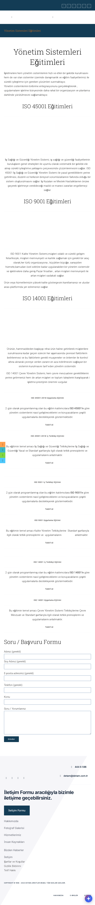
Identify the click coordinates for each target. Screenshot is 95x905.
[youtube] (74, 6)
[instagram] (79, 6)
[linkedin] (89, 6)
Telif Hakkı (10, 870)
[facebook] (64, 6)
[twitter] (69, 6)
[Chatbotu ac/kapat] (88, 898)
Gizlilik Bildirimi (12, 866)
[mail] (84, 6)
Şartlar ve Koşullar (14, 861)
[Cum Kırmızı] (37, 14)
